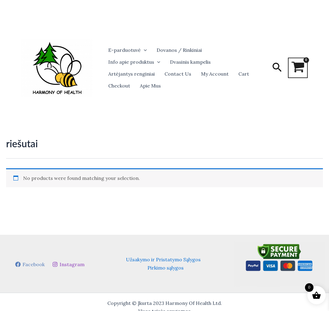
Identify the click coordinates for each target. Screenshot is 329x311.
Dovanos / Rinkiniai (179, 50)
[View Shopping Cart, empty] (298, 68)
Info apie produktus (134, 62)
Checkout (119, 86)
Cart (243, 74)
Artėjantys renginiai (131, 74)
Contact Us (177, 74)
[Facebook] (30, 264)
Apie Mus (150, 86)
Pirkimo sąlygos (165, 268)
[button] (144, 50)
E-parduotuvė (127, 50)
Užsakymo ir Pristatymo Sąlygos (163, 259)
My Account (215, 74)
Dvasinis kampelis (190, 62)
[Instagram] (68, 264)
